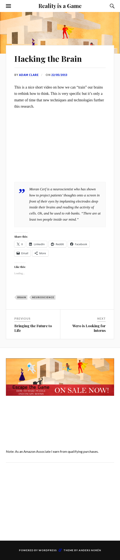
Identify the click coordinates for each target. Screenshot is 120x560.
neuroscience (43, 297)
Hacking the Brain (48, 58)
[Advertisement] (60, 500)
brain (21, 297)
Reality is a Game (60, 5)
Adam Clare (29, 75)
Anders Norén (90, 550)
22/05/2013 (59, 75)
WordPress (48, 550)
